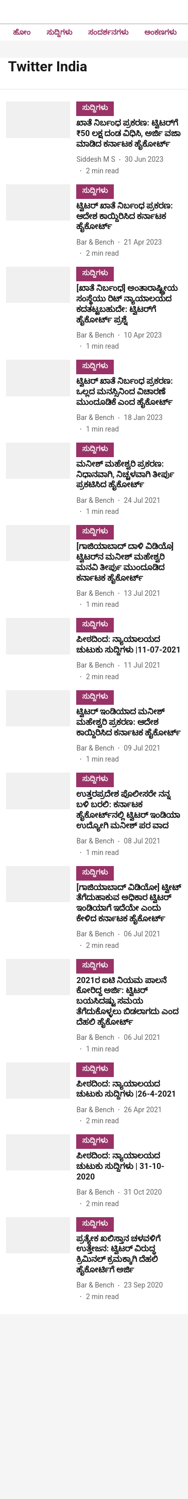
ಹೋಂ (22, 32)
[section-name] (95, 107)
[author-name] (97, 159)
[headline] (129, 133)
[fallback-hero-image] (41, 138)
